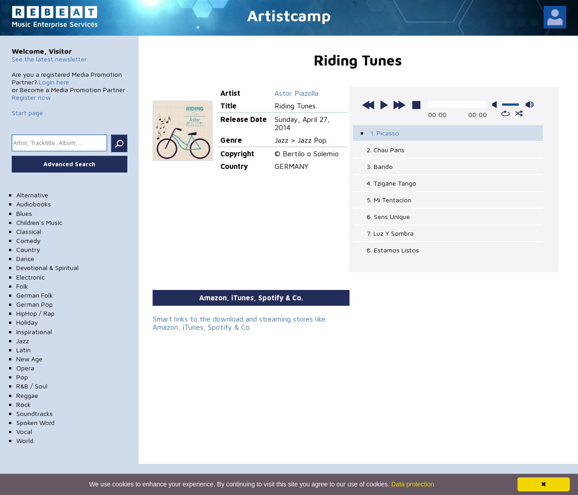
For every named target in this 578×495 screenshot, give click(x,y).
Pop (22, 377)
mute (496, 104)
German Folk (34, 295)
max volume (530, 104)
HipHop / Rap (35, 313)
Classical (28, 231)
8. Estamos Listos (393, 250)
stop (416, 104)
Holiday (27, 322)
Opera (25, 368)
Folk (22, 286)
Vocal (24, 431)
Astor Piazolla (296, 93)
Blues (24, 213)
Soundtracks (34, 413)
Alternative (32, 195)
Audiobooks (33, 204)
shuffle (519, 113)
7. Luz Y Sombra (390, 233)
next (399, 104)
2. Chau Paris (386, 150)
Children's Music (39, 222)
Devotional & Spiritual (47, 267)
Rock (23, 404)
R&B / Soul (31, 386)
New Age (29, 359)
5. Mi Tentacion (389, 200)
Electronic (30, 277)
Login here (54, 82)
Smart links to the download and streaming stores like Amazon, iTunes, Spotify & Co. (239, 323)
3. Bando (380, 166)
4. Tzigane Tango (391, 183)
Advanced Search (69, 164)
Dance (25, 258)
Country (28, 249)
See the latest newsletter (49, 59)
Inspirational (34, 332)
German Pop (34, 304)
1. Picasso (384, 133)
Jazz (22, 341)
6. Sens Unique (388, 216)
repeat (505, 113)
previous (368, 104)
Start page (27, 113)
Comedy (28, 240)
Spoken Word (35, 422)
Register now (31, 97)
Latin (23, 350)
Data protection (413, 484)
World (24, 440)
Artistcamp (289, 15)
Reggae (27, 395)
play (384, 105)
